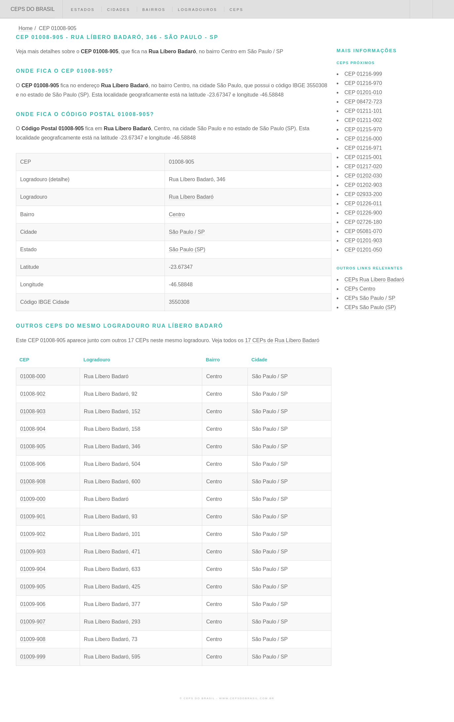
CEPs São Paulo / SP (370, 298)
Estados (83, 10)
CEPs (237, 10)
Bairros (154, 10)
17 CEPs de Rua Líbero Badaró (282, 340)
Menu (443, 9)
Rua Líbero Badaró (191, 197)
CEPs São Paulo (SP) (370, 307)
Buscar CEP (420, 9)
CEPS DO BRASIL (33, 9)
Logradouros (197, 10)
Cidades (118, 10)
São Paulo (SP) (187, 249)
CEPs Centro (360, 289)
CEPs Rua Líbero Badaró (374, 279)
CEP (363, 74)
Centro (177, 214)
